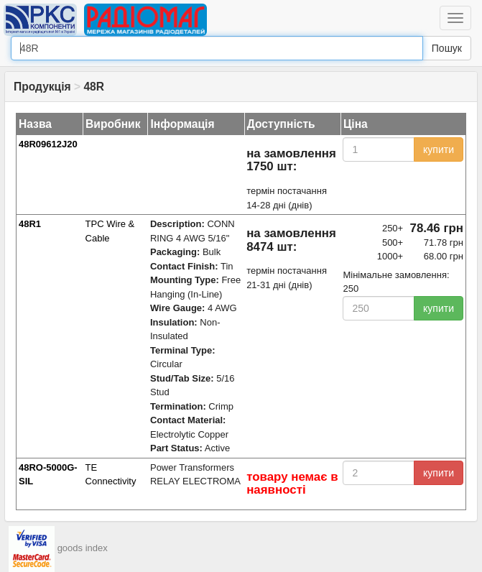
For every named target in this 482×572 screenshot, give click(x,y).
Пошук (447, 48)
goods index (82, 548)
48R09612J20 (48, 144)
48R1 (30, 223)
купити (438, 149)
